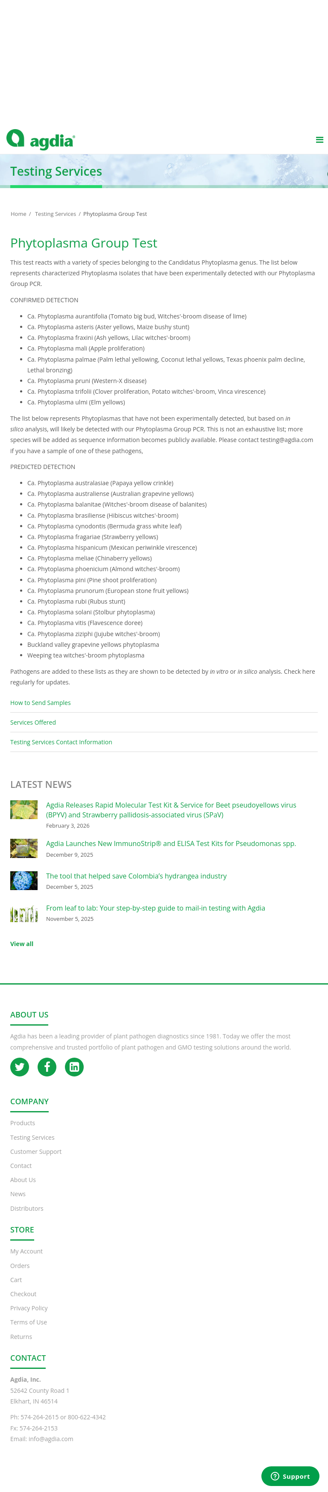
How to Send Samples (40, 711)
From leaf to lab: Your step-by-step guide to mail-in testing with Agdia (155, 916)
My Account (26, 1260)
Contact (21, 1174)
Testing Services (55, 222)
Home (18, 222)
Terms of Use (28, 1331)
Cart (16, 1288)
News (18, 1202)
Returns (21, 1345)
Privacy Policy (28, 1316)
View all (21, 952)
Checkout (23, 1302)
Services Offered (33, 731)
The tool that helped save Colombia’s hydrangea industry (136, 884)
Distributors (27, 1217)
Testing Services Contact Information (61, 750)
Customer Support (36, 1160)
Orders (19, 1274)
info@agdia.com (51, 1447)
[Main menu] (319, 148)
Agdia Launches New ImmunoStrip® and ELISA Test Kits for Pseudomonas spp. (171, 852)
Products (22, 1131)
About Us (23, 1188)
